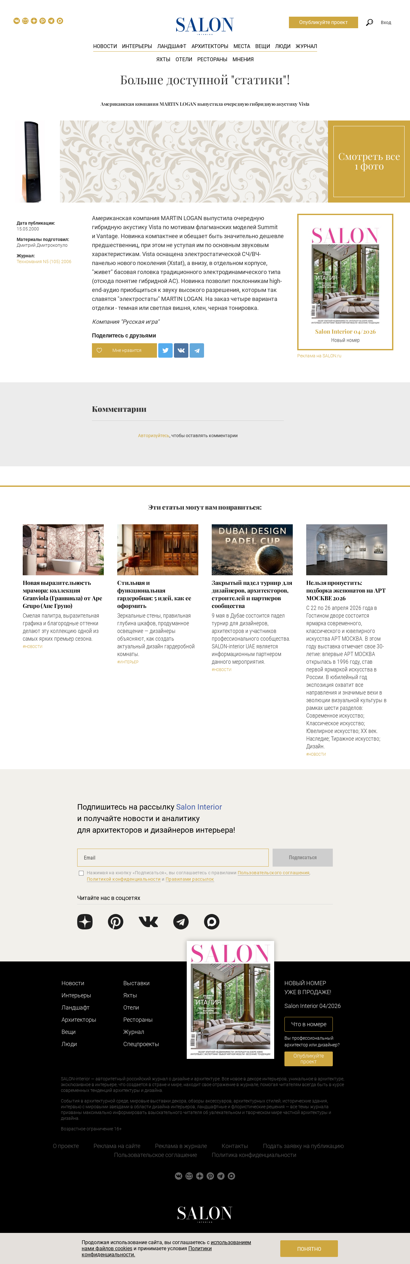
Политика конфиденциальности (254, 1155)
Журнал (306, 46)
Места (242, 46)
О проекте (66, 1146)
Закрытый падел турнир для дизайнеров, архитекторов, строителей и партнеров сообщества (252, 594)
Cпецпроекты (141, 1044)
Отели (184, 59)
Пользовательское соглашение (155, 1155)
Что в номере (308, 1024)
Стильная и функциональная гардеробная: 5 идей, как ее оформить (154, 594)
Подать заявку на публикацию (303, 1146)
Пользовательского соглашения (274, 872)
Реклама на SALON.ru (319, 355)
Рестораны (212, 59)
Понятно (309, 1249)
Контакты (235, 1146)
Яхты (163, 59)
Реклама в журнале (181, 1146)
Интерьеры (137, 46)
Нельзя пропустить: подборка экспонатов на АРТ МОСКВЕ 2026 (346, 590)
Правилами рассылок (190, 879)
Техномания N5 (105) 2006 (44, 261)
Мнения (243, 59)
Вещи (262, 46)
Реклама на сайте (117, 1146)
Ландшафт (171, 46)
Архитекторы (210, 46)
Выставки (136, 983)
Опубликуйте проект (323, 22)
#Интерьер (127, 662)
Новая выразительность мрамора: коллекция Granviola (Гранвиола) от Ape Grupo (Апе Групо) (62, 594)
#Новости (33, 647)
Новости (105, 46)
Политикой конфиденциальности (124, 879)
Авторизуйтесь (153, 435)
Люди (283, 46)
